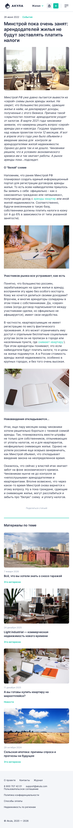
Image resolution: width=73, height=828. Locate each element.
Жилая (38, 5)
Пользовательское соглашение (21, 789)
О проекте (10, 780)
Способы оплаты (13, 801)
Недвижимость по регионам (20, 807)
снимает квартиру (50, 342)
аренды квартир (45, 198)
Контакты (24, 780)
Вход (49, 6)
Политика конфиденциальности (21, 795)
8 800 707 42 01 (13, 786)
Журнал (38, 780)
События (27, 17)
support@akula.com (36, 786)
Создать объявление (56, 6)
